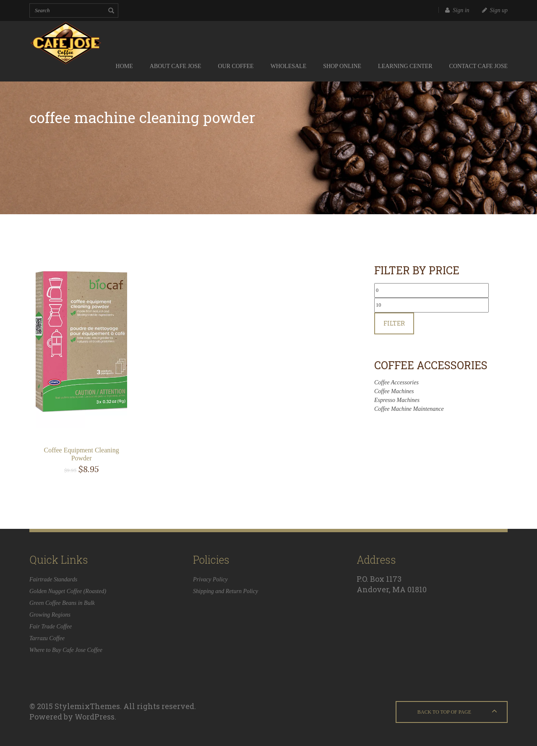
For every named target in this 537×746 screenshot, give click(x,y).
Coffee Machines (394, 391)
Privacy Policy (210, 579)
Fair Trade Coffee (50, 626)
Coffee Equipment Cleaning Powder (81, 454)
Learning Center (405, 66)
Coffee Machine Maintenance (409, 409)
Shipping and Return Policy (225, 591)
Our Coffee (235, 66)
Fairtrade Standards (53, 579)
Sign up (495, 10)
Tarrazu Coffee (47, 638)
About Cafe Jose (175, 66)
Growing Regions (49, 615)
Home (124, 66)
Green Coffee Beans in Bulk (62, 603)
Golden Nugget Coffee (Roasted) (67, 591)
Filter (394, 323)
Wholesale (289, 66)
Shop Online (342, 66)
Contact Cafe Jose (478, 66)
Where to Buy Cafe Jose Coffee (65, 650)
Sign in (457, 10)
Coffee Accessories (396, 382)
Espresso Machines (397, 400)
